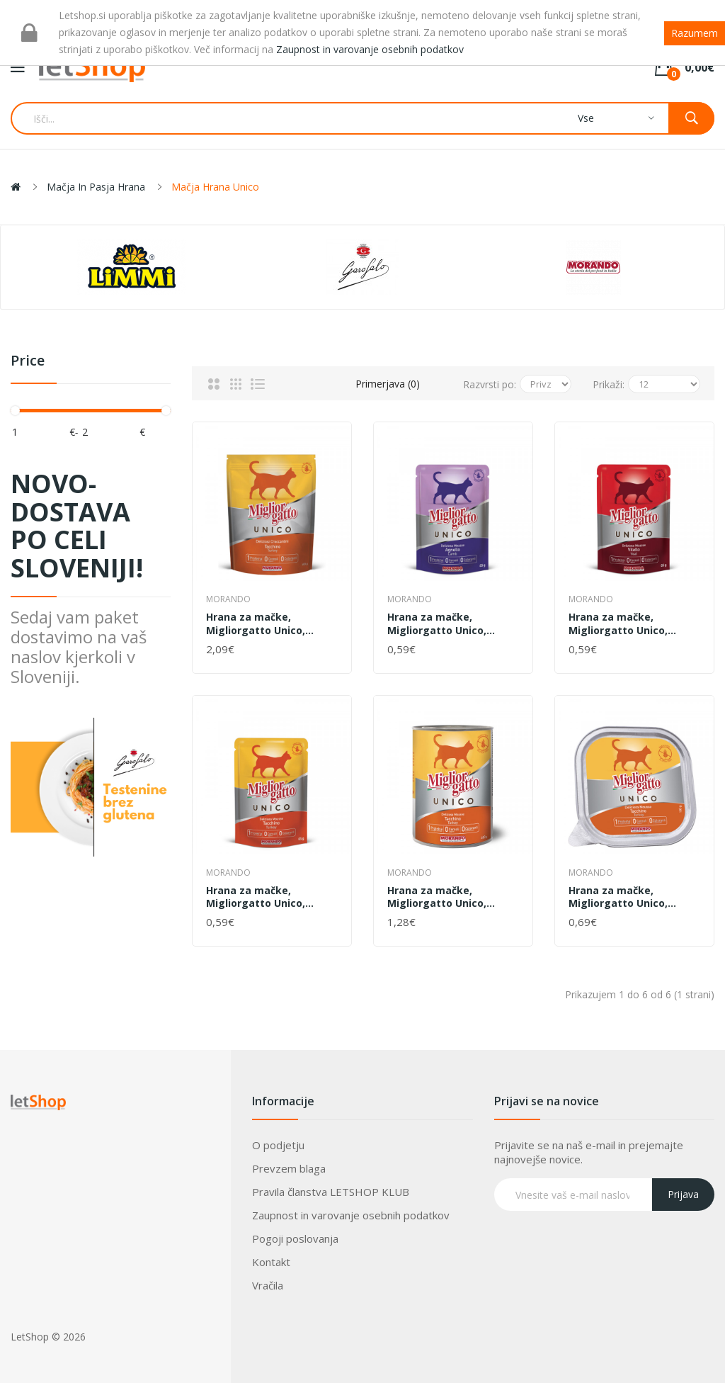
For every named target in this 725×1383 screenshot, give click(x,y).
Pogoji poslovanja (295, 1238)
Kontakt (271, 1262)
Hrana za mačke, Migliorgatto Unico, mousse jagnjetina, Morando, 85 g (436, 623)
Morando (228, 599)
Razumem (694, 33)
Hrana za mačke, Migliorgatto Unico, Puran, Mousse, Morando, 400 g (451, 897)
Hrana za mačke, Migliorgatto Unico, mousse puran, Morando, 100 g (632, 897)
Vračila (267, 1285)
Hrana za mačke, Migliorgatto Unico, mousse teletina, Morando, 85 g (618, 623)
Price (28, 361)
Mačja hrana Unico (215, 186)
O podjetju (278, 1145)
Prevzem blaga (289, 1168)
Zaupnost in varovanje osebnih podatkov (351, 1215)
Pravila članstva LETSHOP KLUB (330, 1192)
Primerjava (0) (387, 383)
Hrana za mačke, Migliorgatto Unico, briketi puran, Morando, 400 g (266, 623)
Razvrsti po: (489, 384)
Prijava (683, 1194)
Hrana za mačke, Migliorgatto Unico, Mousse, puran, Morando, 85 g (270, 897)
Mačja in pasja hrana (96, 186)
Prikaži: (608, 384)
